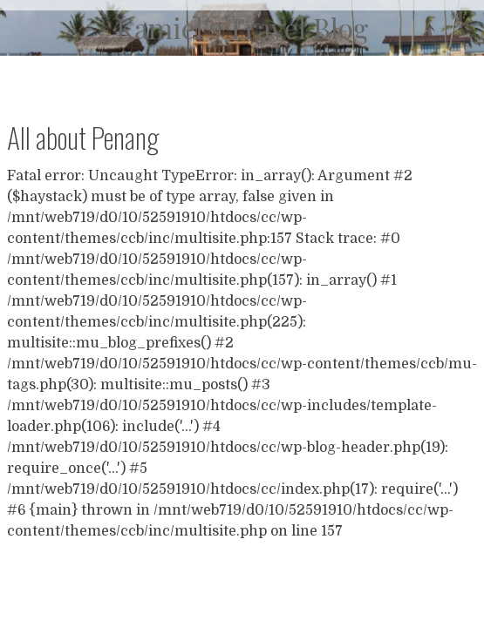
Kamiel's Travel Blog (242, 27)
